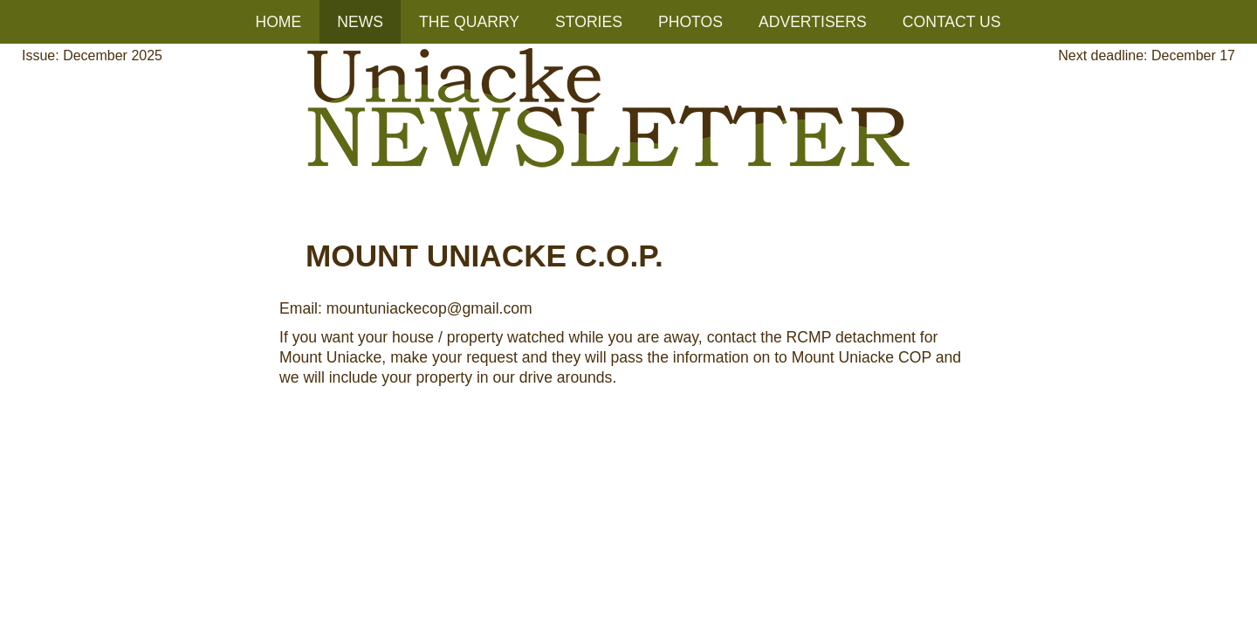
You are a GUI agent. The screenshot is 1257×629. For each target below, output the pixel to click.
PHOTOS (690, 22)
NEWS (360, 22)
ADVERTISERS (813, 22)
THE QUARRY (469, 22)
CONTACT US (952, 22)
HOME (278, 22)
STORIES (588, 22)
